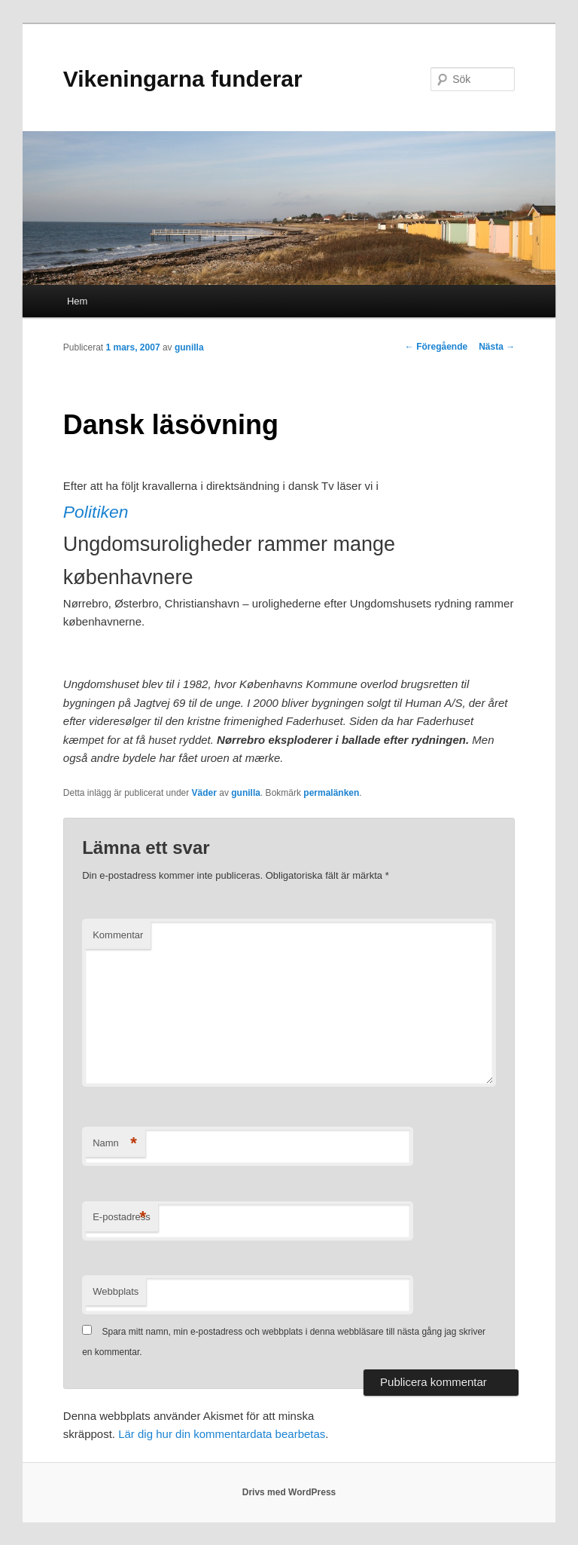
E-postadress (122, 1217)
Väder (204, 793)
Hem (77, 301)
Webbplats (115, 1291)
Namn (115, 1144)
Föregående (436, 346)
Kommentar (118, 935)
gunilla (189, 347)
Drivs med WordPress (289, 1492)
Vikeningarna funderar (183, 78)
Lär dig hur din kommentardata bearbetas (221, 1433)
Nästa (497, 346)
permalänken (331, 793)
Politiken (96, 512)
